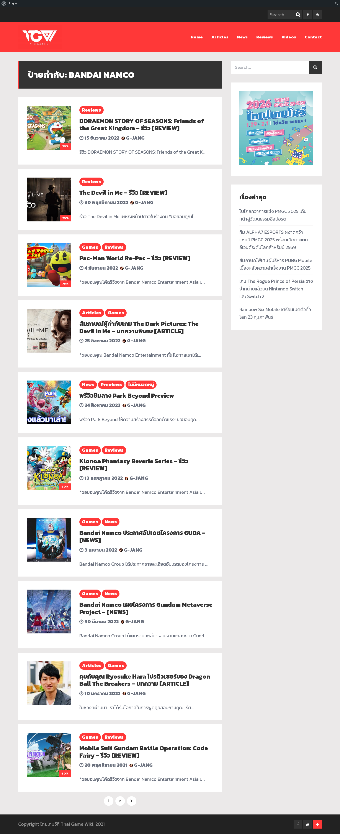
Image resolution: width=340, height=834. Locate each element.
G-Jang (133, 138)
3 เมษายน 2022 (98, 550)
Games (90, 247)
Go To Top (317, 824)
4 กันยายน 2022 (98, 268)
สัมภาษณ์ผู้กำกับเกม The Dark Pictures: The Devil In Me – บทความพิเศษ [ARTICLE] (139, 327)
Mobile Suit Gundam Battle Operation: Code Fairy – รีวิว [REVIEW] (143, 751)
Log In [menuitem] (13, 3)
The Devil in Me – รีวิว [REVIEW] (123, 192)
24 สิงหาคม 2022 (99, 405)
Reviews (264, 37)
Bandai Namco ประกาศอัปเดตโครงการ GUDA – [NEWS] (142, 536)
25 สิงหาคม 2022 (99, 340)
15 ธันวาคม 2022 (99, 138)
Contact (313, 37)
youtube (317, 14)
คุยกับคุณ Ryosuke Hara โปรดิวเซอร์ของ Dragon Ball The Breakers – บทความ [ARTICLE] (144, 680)
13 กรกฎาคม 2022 (101, 478)
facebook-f (307, 14)
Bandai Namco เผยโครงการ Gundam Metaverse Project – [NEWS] (145, 608)
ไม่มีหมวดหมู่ (141, 384)
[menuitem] (4, 3)
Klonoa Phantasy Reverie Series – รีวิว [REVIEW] (133, 465)
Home (197, 37)
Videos (288, 37)
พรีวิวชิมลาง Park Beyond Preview (126, 395)
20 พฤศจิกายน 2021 (103, 765)
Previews (111, 384)
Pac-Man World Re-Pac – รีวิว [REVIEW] (134, 258)
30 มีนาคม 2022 (99, 621)
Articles (219, 37)
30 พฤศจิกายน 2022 (103, 202)
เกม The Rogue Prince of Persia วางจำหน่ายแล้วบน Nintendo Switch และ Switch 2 (276, 289)
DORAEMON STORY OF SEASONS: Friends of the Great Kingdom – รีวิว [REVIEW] (141, 124)
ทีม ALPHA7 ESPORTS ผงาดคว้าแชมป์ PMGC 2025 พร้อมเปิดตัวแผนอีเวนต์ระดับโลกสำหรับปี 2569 (273, 240)
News (242, 37)
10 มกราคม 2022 (99, 693)
